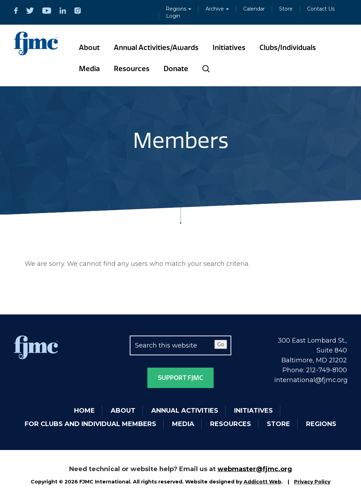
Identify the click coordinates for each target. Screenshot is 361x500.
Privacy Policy (312, 482)
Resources (131, 68)
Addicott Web (262, 482)
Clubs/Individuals (287, 47)
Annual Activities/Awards (156, 47)
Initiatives (229, 47)
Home (84, 410)
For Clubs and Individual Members (90, 424)
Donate (176, 68)
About (89, 47)
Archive (217, 9)
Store (286, 9)
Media (89, 68)
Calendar (254, 9)
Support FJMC (180, 378)
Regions (178, 9)
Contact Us (321, 9)
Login (173, 16)
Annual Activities (184, 410)
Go (220, 344)
